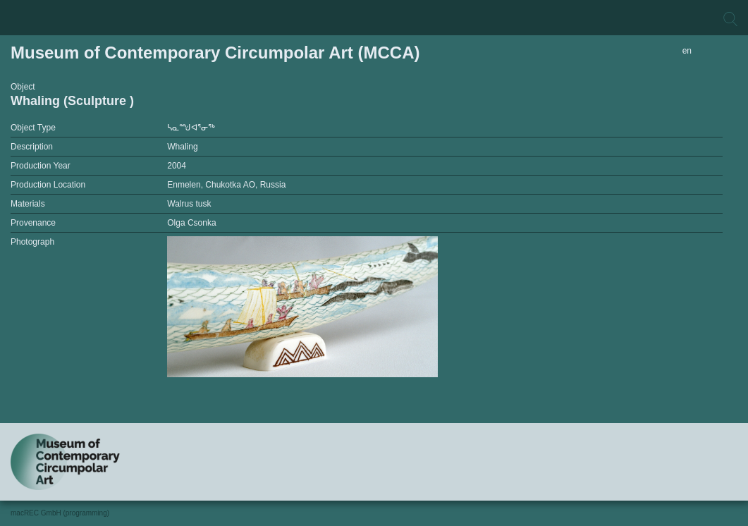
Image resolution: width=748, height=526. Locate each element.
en (687, 51)
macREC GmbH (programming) (60, 513)
